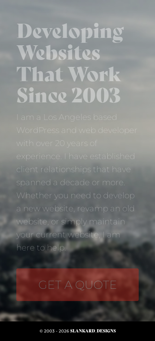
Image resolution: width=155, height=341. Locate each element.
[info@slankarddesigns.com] (77, 284)
